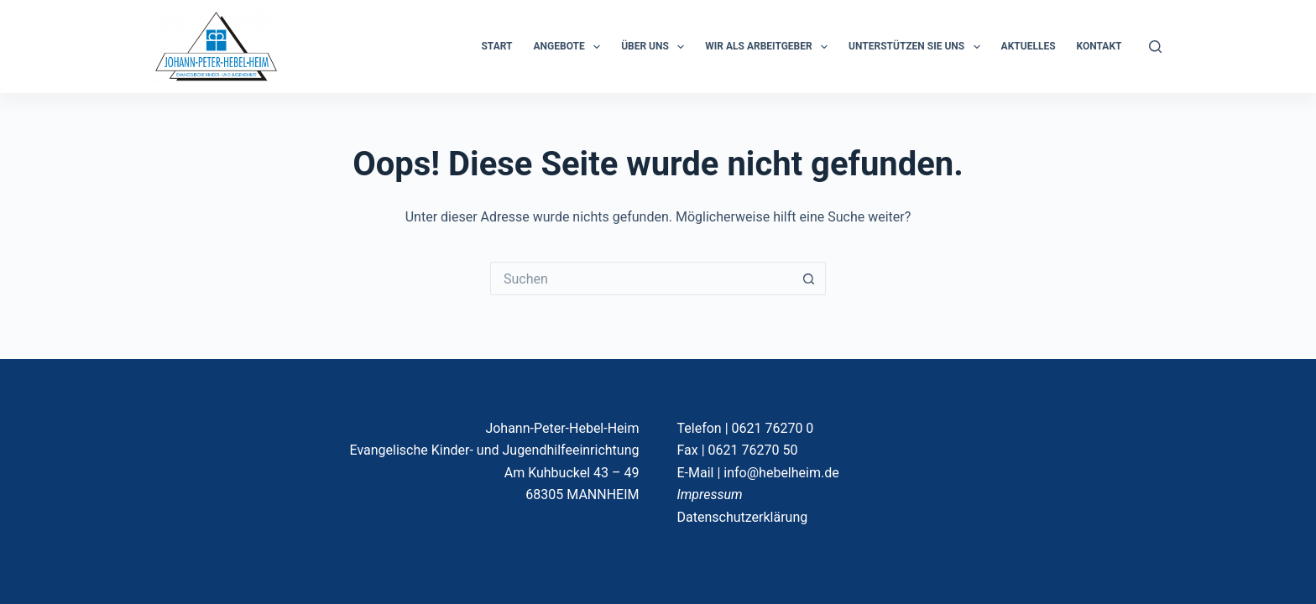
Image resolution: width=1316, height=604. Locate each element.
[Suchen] (1155, 46)
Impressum (710, 494)
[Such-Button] (809, 278)
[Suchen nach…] (641, 278)
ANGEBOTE (571, 47)
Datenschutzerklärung (742, 517)
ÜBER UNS (656, 47)
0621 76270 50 (753, 450)
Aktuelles (1028, 46)
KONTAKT (1099, 46)
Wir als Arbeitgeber (769, 47)
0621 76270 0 (773, 428)
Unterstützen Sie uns (918, 47)
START (496, 46)
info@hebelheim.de (780, 473)
